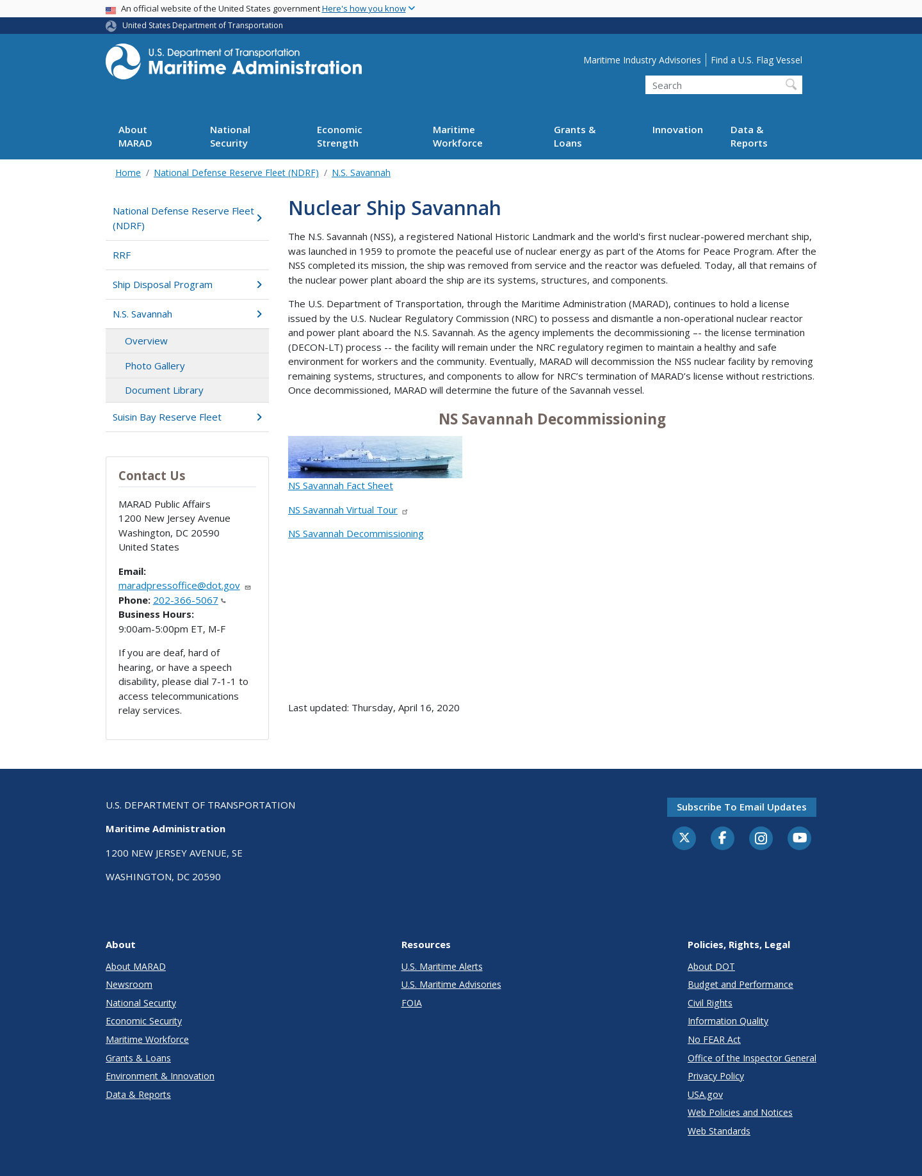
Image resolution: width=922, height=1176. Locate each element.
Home (128, 172)
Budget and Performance (740, 984)
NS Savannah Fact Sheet (340, 485)
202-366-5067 (189, 599)
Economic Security (144, 1021)
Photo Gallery (155, 365)
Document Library (164, 389)
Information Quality (728, 1021)
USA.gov (705, 1094)
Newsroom (129, 984)
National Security (230, 136)
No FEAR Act (714, 1039)
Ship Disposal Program (187, 284)
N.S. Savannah (361, 172)
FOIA (411, 1003)
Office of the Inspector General (752, 1058)
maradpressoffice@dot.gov (185, 585)
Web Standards (719, 1131)
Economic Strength (339, 136)
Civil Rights (710, 1003)
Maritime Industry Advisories (642, 60)
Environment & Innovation (160, 1076)
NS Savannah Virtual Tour (348, 509)
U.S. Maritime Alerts (442, 966)
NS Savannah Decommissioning (356, 533)
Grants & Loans (574, 136)
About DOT (711, 966)
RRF (122, 254)
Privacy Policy (716, 1076)
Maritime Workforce (458, 136)
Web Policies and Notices (740, 1112)
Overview (146, 340)
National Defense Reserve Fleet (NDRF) (236, 172)
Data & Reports (749, 136)
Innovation (677, 129)
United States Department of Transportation (202, 25)
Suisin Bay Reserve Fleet (187, 416)
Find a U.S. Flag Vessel (756, 60)
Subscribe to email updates (742, 806)
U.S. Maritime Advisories (451, 984)
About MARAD (135, 136)
